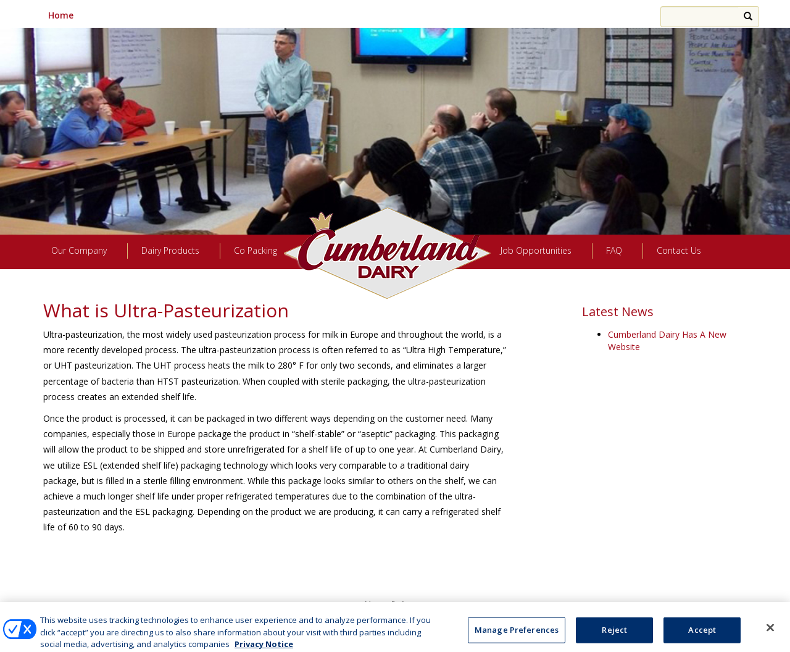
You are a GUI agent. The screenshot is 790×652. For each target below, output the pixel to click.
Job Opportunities (536, 250)
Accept (702, 638)
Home (60, 15)
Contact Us (679, 250)
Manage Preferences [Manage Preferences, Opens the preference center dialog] (517, 638)
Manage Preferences (395, 604)
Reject (614, 638)
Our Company (79, 250)
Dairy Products (170, 250)
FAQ (614, 250)
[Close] (770, 636)
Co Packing (255, 250)
